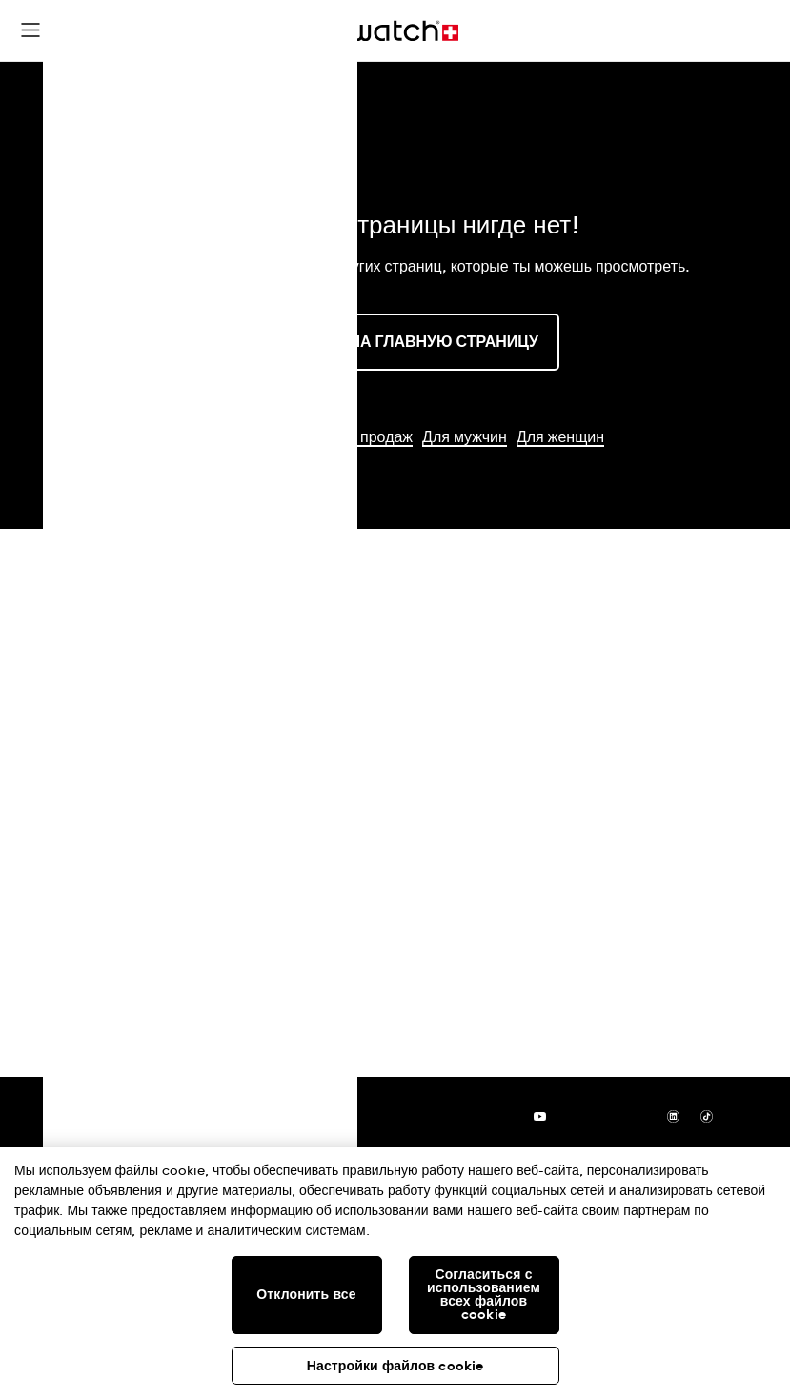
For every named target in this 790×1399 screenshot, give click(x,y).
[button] (327, 33)
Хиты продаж (366, 437)
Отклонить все (305, 1295)
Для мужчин (464, 437)
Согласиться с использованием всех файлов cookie (483, 1295)
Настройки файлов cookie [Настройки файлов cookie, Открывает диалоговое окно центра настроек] (395, 1366)
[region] (395, 1273)
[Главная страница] (395, 31)
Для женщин (560, 437)
